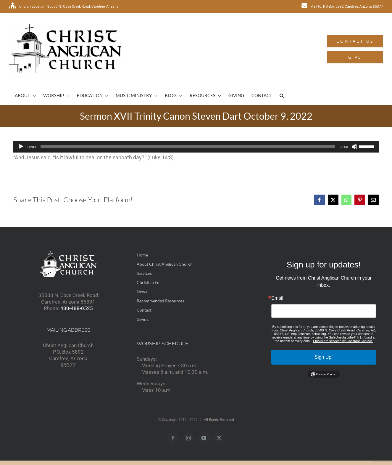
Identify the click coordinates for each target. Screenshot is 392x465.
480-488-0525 (76, 308)
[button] (282, 95)
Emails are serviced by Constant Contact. (343, 341)
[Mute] (354, 147)
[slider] (188, 146)
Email (277, 298)
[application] (196, 147)
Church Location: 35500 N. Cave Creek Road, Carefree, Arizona (64, 6)
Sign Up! (323, 357)
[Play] (21, 147)
